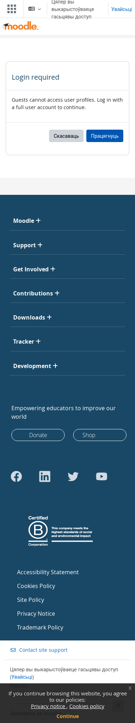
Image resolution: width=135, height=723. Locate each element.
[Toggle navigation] (10, 9)
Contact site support (39, 649)
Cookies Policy (36, 586)
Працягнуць (105, 135)
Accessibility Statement (48, 572)
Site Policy (30, 600)
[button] (34, 9)
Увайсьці (121, 9)
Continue (67, 716)
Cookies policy (86, 706)
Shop (89, 435)
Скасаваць (66, 135)
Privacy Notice (36, 613)
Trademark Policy (40, 627)
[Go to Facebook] (16, 476)
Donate (38, 435)
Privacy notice (48, 706)
